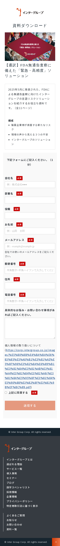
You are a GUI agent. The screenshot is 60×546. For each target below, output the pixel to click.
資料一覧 (12, 529)
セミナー (12, 478)
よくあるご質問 (16, 515)
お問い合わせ (14, 524)
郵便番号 (10, 264)
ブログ (10, 482)
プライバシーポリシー (20, 501)
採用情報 (12, 492)
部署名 (9, 193)
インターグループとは (20, 459)
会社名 (9, 178)
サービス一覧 (14, 468)
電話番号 (10, 295)
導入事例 (12, 473)
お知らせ (12, 520)
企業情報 (12, 496)
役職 (7, 209)
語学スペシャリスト (18, 487)
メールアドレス (14, 240)
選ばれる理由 (14, 464)
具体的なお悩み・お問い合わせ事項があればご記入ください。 (30, 312)
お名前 (9, 224)
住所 (7, 279)
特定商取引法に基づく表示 (22, 506)
